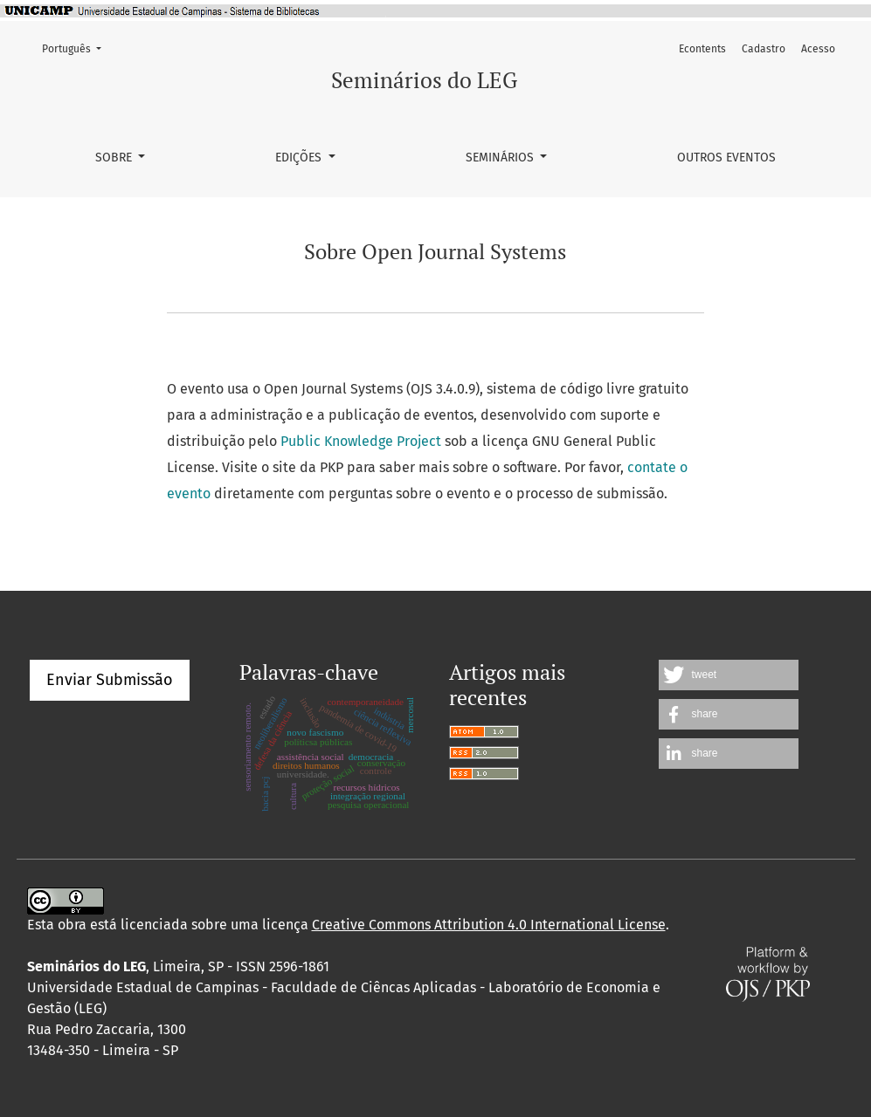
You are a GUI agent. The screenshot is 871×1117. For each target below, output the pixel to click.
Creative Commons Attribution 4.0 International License (489, 924)
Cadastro (763, 49)
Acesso (818, 49)
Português (77, 47)
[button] (728, 675)
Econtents (702, 49)
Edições (300, 157)
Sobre (115, 157)
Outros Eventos (726, 157)
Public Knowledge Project (360, 441)
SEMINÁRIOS (501, 157)
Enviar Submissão (109, 679)
